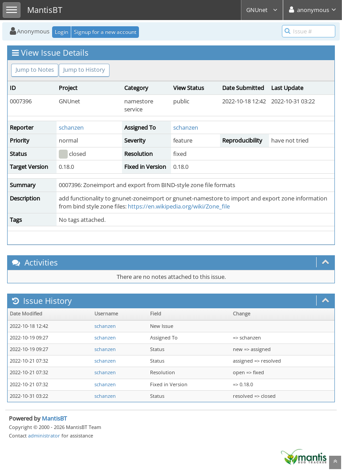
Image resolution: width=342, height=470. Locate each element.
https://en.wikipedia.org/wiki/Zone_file (179, 206)
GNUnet (262, 10)
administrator (44, 435)
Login (61, 32)
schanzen (71, 127)
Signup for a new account (105, 32)
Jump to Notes (35, 69)
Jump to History (84, 69)
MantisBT (54, 418)
